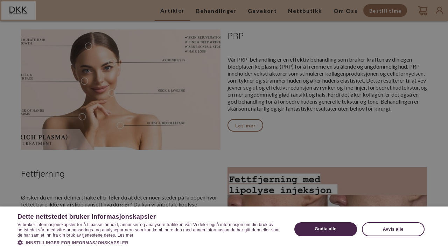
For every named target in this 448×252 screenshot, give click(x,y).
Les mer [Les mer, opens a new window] (125, 235)
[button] (151, 242)
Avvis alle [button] (393, 229)
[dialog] (224, 126)
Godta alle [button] (325, 228)
